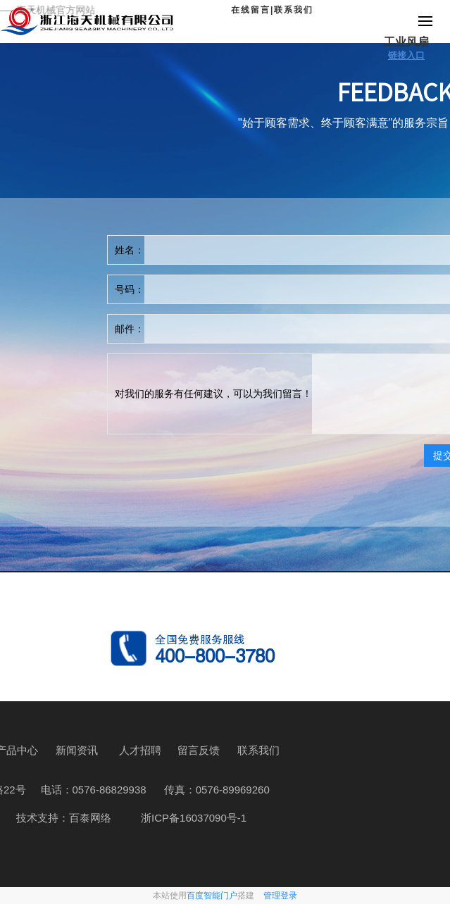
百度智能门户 (212, 895)
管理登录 (280, 895)
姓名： (129, 250)
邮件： (129, 328)
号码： (129, 289)
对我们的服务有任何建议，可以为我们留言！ (213, 393)
